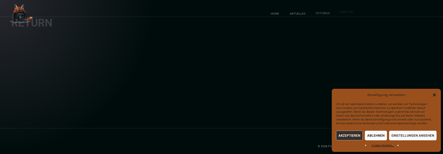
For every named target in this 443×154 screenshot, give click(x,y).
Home (275, 13)
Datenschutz (389, 146)
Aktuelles (296, 12)
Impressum (368, 146)
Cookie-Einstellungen (419, 146)
